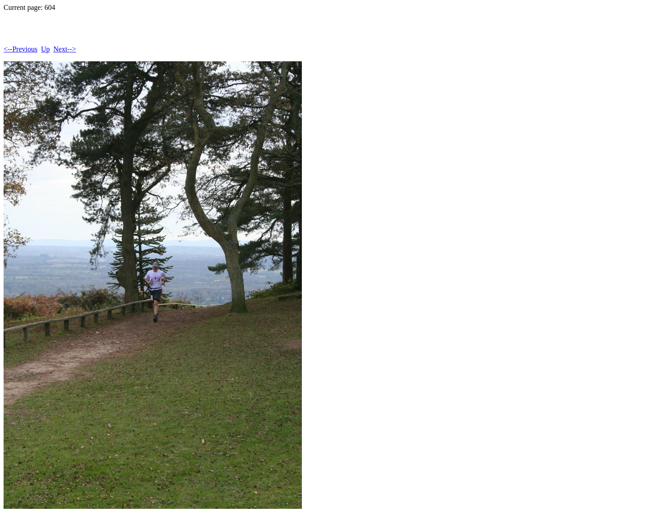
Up (45, 49)
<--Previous (21, 49)
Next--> (64, 49)
